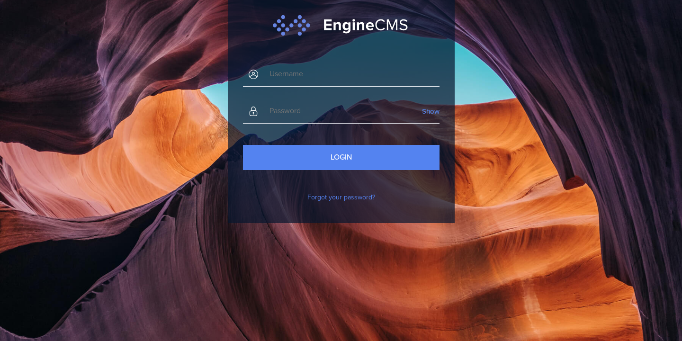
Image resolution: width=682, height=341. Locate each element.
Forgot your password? (341, 197)
